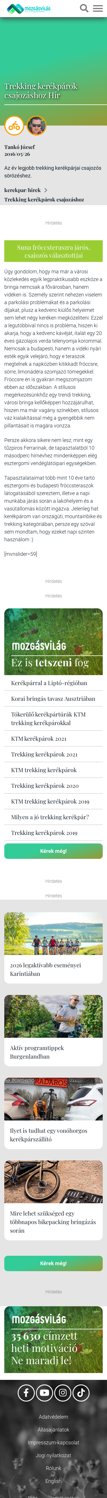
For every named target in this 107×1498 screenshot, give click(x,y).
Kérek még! (53, 851)
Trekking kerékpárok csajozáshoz (44, 199)
